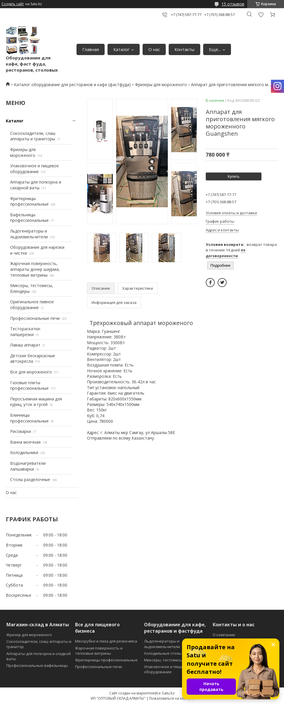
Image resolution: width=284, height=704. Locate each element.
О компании (224, 634)
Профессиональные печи (35, 318)
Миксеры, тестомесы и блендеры (174, 660)
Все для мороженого (31, 372)
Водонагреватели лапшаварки (27, 466)
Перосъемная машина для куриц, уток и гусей (36, 401)
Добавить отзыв (261, 14)
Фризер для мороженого (29, 634)
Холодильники (24, 452)
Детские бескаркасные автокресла (32, 358)
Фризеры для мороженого (161, 84)
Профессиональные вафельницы (37, 665)
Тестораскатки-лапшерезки (25, 331)
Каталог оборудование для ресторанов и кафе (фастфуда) (72, 84)
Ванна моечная (25, 442)
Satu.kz (168, 693)
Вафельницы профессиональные (29, 217)
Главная (90, 49)
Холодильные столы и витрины (173, 653)
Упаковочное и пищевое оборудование (34, 168)
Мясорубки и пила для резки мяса (106, 641)
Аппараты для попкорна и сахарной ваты (35, 184)
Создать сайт (12, 4)
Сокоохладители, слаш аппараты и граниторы (32, 136)
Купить (233, 176)
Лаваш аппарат (25, 345)
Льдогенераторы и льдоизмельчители (29, 233)
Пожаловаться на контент (171, 698)
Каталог (121, 49)
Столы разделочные (30, 479)
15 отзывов (232, 4)
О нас (154, 49)
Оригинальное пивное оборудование (32, 304)
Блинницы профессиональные (29, 418)
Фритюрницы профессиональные (29, 201)
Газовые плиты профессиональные (29, 385)
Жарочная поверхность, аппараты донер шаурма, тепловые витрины (35, 269)
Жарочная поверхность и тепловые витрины (99, 650)
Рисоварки (20, 431)
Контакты (184, 49)
